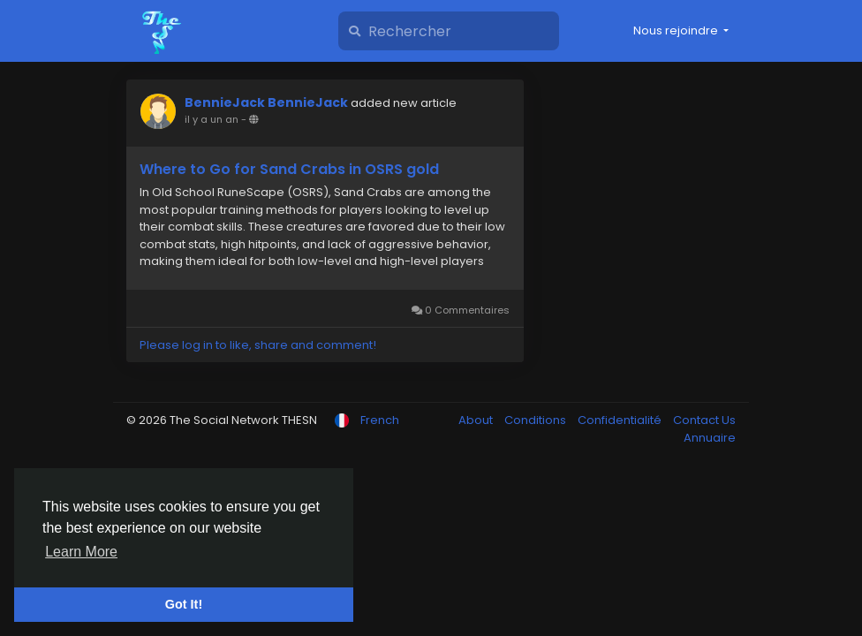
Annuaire (710, 437)
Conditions (536, 420)
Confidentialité (621, 420)
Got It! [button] (183, 604)
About (476, 420)
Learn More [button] (81, 551)
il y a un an (211, 119)
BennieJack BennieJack (266, 102)
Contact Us (704, 420)
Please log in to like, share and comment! (258, 345)
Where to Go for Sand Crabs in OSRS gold (289, 169)
